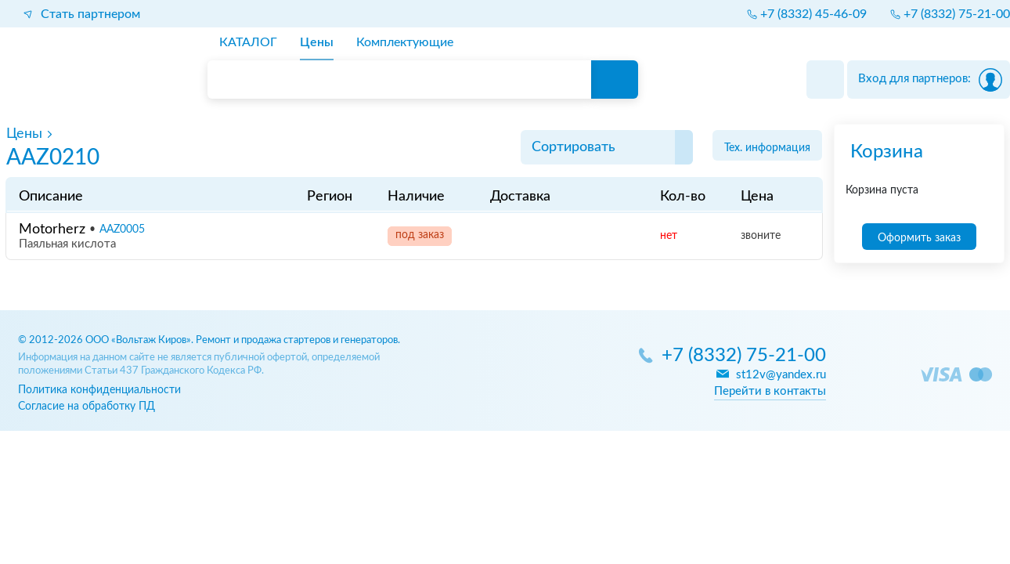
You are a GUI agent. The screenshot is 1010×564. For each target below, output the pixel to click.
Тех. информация (767, 148)
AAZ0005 (122, 229)
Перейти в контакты (770, 391)
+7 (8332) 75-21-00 (744, 356)
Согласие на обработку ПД (86, 406)
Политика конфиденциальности (99, 390)
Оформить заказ (919, 238)
